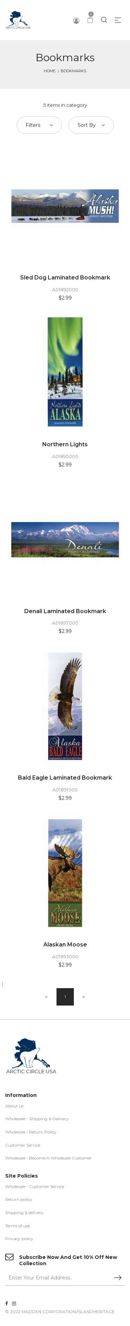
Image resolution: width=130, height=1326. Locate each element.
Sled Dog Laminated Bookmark (65, 277)
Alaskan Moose (65, 944)
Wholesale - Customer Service (34, 1186)
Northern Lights (65, 444)
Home (49, 70)
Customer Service (22, 1145)
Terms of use (17, 1225)
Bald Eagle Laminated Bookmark (65, 777)
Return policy (18, 1199)
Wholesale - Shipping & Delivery (37, 1118)
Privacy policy (19, 1238)
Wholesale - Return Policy (31, 1131)
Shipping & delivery (24, 1212)
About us (14, 1105)
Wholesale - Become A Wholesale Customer (48, 1158)
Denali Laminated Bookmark (65, 611)
